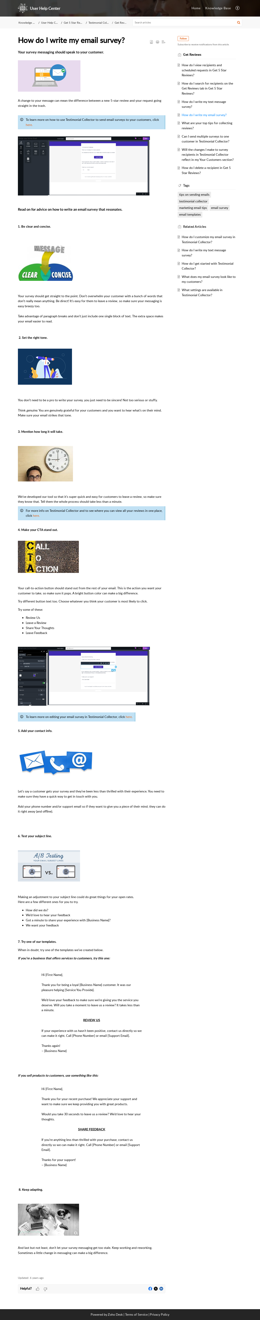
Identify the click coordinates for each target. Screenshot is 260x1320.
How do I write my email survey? (204, 115)
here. (29, 125)
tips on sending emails (195, 194)
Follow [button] (183, 38)
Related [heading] (195, 226)
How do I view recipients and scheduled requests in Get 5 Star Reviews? (204, 70)
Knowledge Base (28, 22)
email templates (190, 214)
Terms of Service (136, 1314)
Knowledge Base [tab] (218, 8)
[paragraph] (91, 661)
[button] (237, 8)
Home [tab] (196, 8)
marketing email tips (193, 208)
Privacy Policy (159, 1314)
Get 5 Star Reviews (75, 22)
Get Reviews (122, 22)
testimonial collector (194, 201)
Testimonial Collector (101, 22)
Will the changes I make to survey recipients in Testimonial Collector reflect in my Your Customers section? (208, 154)
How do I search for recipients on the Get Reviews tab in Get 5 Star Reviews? (207, 88)
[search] (187, 22)
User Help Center (51, 22)
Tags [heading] (186, 185)
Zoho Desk (115, 1314)
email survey (220, 208)
